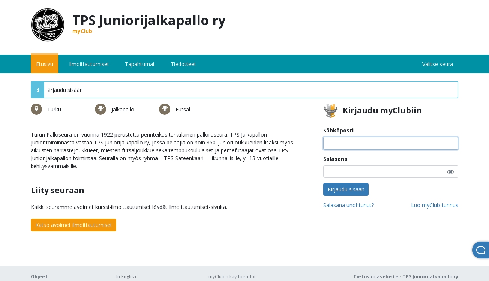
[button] (450, 172)
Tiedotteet (183, 64)
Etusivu (44, 64)
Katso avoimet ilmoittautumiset (73, 224)
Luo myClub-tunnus (434, 205)
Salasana (335, 158)
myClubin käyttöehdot (232, 276)
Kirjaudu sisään (346, 189)
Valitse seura (437, 64)
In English (126, 276)
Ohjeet (39, 276)
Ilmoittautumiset (89, 64)
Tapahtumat (140, 64)
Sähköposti (338, 130)
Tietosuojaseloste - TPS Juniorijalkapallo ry (405, 276)
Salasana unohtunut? (348, 205)
